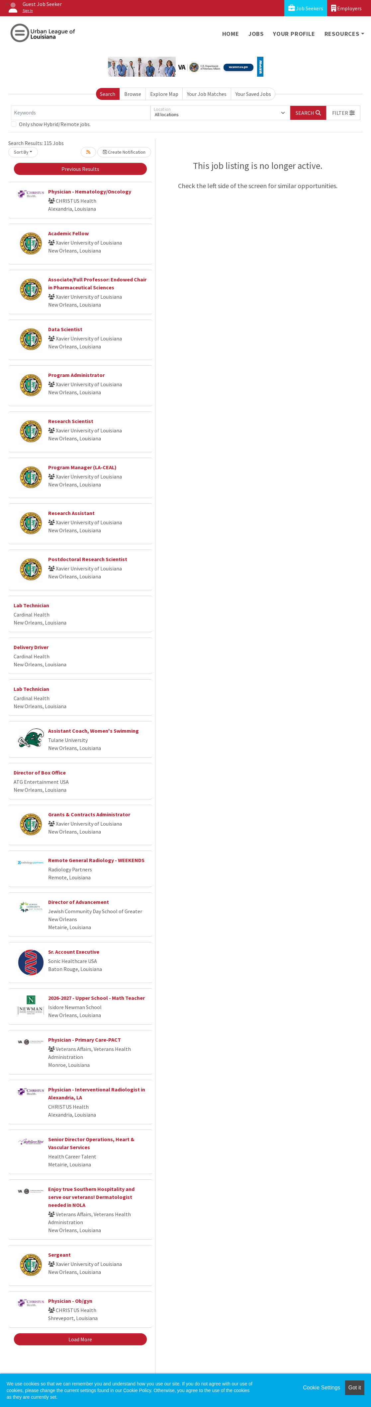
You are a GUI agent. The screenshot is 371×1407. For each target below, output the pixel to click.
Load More (80, 1339)
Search (107, 94)
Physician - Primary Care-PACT (84, 1039)
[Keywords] (80, 113)
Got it (354, 1387)
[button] (343, 113)
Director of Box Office (40, 772)
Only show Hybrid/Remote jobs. (55, 124)
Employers (346, 8)
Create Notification (124, 152)
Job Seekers (305, 8)
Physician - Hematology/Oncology (89, 191)
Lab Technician (31, 605)
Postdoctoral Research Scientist (87, 559)
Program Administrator (76, 375)
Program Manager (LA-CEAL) (82, 467)
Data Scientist (65, 329)
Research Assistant (71, 513)
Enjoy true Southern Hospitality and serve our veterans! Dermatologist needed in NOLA (91, 1197)
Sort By (21, 152)
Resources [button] (342, 33)
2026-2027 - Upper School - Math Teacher (96, 998)
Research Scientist (70, 421)
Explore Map (164, 94)
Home (230, 33)
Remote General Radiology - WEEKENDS (96, 860)
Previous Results (80, 169)
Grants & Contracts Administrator (89, 814)
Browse (132, 94)
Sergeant (59, 1254)
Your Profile (294, 33)
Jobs (256, 33)
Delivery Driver (31, 647)
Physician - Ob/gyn (70, 1300)
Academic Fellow (68, 233)
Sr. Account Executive (73, 951)
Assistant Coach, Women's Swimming (93, 730)
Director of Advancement (78, 902)
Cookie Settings (321, 1387)
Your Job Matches (207, 94)
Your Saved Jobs (253, 94)
